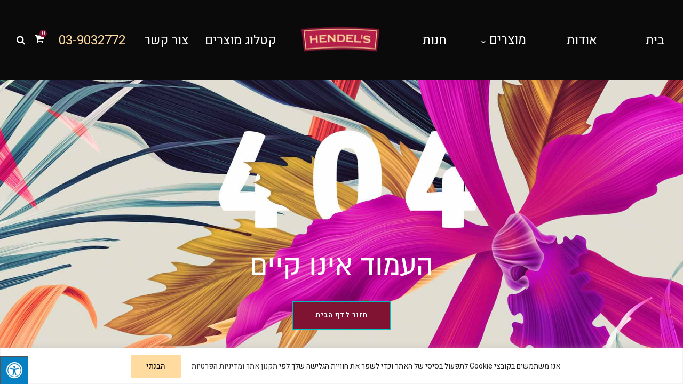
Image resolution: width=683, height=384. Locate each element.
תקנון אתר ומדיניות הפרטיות (234, 366)
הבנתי (155, 366)
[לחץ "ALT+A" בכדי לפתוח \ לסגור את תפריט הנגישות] (14, 370)
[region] (341, 366)
